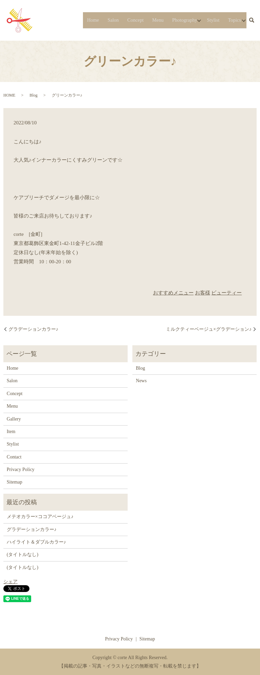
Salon (113, 20)
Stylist (212, 20)
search (251, 20)
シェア (10, 581)
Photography (180, 20)
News (141, 380)
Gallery (14, 419)
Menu (154, 20)
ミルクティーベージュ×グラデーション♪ (209, 329)
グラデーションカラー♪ (33, 329)
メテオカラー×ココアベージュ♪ (40, 516)
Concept (134, 20)
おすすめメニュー (173, 292)
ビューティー (226, 292)
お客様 (202, 292)
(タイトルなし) (22, 554)
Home (95, 20)
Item (11, 431)
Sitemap (14, 482)
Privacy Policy (21, 469)
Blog (33, 95)
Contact (14, 456)
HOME (9, 95)
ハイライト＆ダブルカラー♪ (36, 542)
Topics (231, 20)
